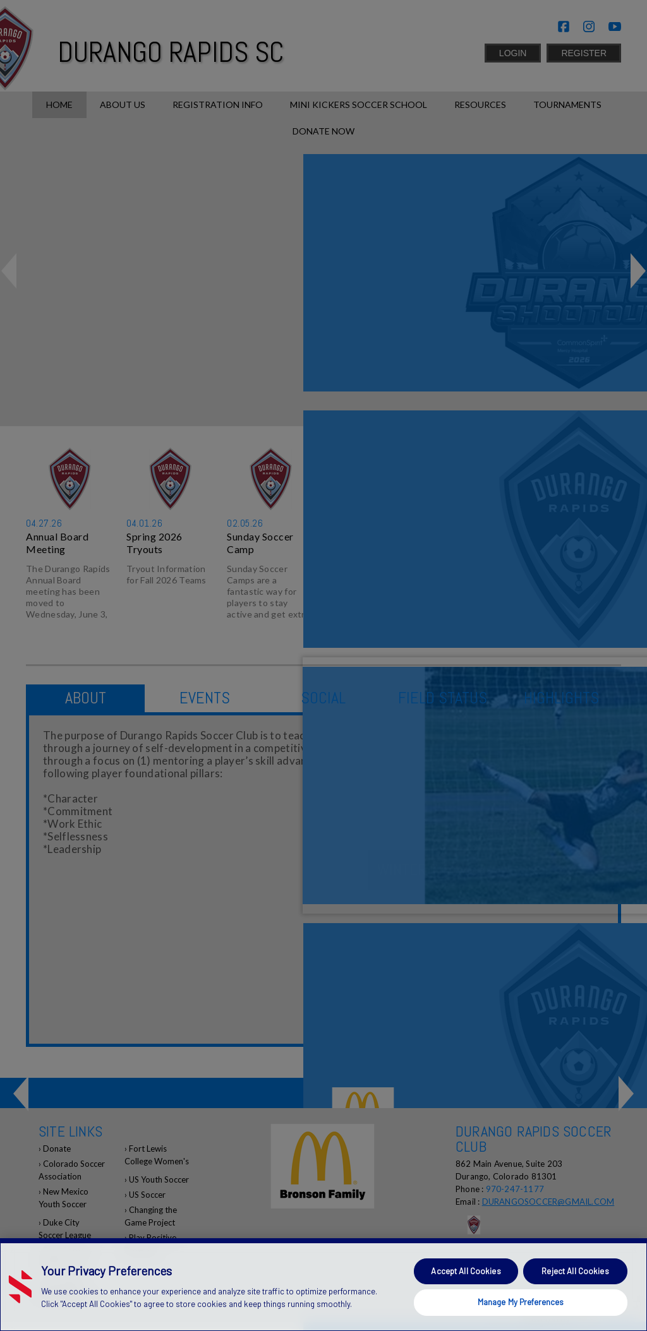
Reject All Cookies (574, 1271)
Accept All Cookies (465, 1271)
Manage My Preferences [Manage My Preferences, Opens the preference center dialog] (521, 1302)
